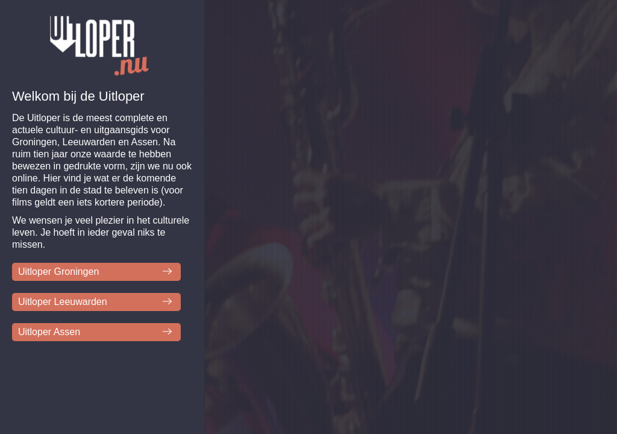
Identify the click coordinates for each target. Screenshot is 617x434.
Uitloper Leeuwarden (62, 302)
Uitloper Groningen (58, 271)
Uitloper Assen (49, 332)
